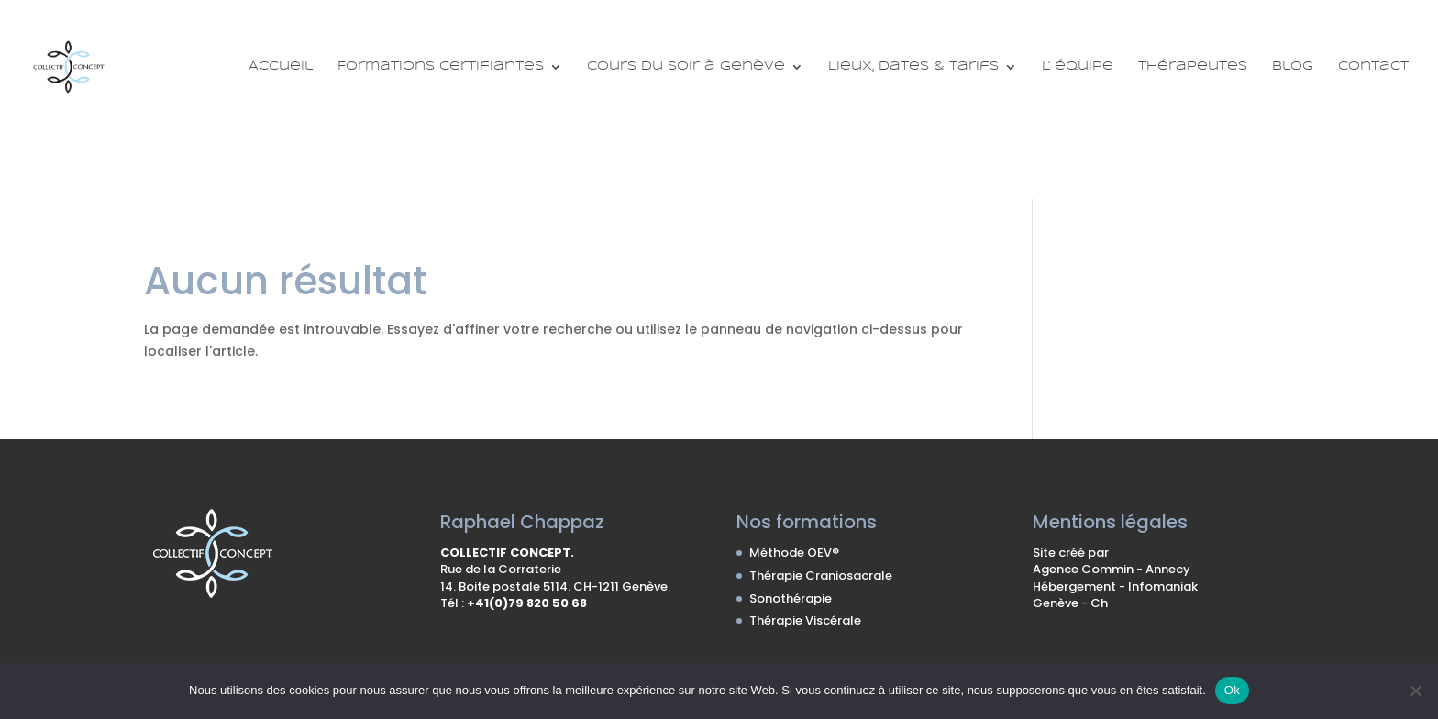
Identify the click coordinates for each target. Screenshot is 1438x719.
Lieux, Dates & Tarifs (913, 66)
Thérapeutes (1192, 66)
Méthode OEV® (794, 552)
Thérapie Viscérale (805, 620)
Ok (1232, 690)
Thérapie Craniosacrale (820, 575)
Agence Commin (1084, 569)
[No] (1415, 690)
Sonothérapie (790, 598)
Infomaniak (1163, 586)
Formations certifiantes (440, 66)
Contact (1373, 66)
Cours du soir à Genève (686, 66)
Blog (1292, 66)
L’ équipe (1077, 66)
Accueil (281, 66)
